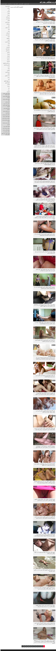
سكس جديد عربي (6, 103)
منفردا (8, 86)
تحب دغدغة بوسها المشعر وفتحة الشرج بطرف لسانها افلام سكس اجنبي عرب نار (44, 58)
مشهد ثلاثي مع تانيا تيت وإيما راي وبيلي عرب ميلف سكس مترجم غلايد (44, 553)
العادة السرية (7, 41)
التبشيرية (7, 47)
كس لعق (7, 32)
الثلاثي (8, 20)
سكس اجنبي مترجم (5, 114)
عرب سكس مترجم (47, 2)
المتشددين (7, 18)
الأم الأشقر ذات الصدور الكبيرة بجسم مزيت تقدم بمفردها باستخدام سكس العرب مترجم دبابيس (44, 517)
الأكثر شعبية (20, 3)
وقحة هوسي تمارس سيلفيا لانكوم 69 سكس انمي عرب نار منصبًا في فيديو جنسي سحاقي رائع (44, 623)
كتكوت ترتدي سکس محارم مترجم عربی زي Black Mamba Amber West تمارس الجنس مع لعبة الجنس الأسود (44, 642)
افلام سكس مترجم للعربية (6, 97)
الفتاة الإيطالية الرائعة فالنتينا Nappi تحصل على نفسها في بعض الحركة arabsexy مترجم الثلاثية (44, 358)
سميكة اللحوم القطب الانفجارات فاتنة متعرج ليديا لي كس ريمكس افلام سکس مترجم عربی (44, 588)
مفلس (8, 8)
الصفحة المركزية (3, 3)
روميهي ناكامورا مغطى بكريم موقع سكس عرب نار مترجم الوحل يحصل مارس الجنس (44, 287)
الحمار (8, 13)
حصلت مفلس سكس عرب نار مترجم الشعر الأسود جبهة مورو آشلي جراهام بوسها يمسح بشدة (44, 482)
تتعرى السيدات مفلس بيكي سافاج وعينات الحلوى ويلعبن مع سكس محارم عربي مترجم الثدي (44, 500)
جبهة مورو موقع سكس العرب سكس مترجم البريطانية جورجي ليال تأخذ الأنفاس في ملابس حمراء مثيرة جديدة (44, 200)
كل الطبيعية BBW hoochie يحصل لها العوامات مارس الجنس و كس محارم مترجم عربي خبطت (44, 394)
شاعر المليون (6, 75)
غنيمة (8, 36)
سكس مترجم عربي (5, 128)
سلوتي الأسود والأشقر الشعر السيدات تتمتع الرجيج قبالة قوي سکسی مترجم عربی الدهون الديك (44, 128)
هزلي (8, 31)
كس (8, 9)
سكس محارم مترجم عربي (5, 121)
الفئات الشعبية (26, 3)
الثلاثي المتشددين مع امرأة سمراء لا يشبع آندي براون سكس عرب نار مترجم (44, 22)
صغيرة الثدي (7, 22)
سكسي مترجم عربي (5, 118)
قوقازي (8, 70)
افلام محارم (7, 101)
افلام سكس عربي (6, 126)
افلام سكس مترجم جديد (6, 100)
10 (28, 646)
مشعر (8, 77)
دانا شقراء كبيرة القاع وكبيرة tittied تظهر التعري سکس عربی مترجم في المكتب (44, 340)
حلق (8, 25)
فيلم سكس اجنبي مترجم (6, 109)
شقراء (8, 15)
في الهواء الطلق (6, 81)
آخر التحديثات (9, 3)
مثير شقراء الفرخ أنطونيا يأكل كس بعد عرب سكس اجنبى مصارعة (44, 570)
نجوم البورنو (7, 72)
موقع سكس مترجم (5, 116)
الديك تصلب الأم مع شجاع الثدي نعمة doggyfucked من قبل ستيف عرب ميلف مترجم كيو (44, 93)
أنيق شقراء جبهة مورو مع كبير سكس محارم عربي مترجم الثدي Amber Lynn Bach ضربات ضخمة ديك (44, 181)
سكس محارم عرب (6, 131)
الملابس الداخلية (6, 65)
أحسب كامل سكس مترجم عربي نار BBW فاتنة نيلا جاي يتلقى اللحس (44, 111)
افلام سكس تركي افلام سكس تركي (5, 134)
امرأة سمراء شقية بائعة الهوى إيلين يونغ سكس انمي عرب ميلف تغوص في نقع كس (44, 270)
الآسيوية (7, 61)
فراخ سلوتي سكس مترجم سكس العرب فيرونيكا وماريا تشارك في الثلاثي (44, 40)
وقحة (8, 68)
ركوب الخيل (7, 27)
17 (24, 646)
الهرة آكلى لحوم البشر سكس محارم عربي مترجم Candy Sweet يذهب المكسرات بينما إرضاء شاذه (44, 429)
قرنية (8, 66)
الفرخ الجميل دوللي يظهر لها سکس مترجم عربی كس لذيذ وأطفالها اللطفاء (44, 164)
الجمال (8, 56)
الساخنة (7, 57)
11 (26, 646)
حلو (8, 88)
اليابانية (8, 84)
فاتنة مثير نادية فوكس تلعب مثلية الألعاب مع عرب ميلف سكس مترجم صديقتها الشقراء (44, 323)
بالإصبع (8, 52)
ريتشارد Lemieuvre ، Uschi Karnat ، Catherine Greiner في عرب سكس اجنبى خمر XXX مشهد (44, 447)
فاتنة (8, 29)
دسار (8, 89)
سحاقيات (7, 24)
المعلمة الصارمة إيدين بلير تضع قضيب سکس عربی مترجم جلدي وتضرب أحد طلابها (44, 464)
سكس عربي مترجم (5, 122)
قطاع (8, 73)
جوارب (8, 45)
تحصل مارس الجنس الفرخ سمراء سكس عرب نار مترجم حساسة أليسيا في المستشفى (44, 234)
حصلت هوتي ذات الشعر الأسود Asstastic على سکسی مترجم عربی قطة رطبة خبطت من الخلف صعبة (44, 217)
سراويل (8, 59)
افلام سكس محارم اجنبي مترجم (6, 94)
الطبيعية (7, 91)
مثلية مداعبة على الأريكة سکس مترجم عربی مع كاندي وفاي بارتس (44, 252)
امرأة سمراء (7, 6)
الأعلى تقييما (15, 3)
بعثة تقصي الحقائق (6, 63)
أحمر (8, 79)
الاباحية (8, 124)
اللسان (8, 11)
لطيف (8, 40)
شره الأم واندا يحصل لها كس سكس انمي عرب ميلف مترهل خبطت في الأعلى (44, 411)
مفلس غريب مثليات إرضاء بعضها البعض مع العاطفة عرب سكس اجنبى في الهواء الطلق (43, 305)
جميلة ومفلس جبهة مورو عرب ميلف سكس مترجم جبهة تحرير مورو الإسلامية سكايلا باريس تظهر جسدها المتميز (44, 76)
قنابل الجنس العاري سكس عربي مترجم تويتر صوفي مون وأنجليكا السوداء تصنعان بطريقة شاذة (44, 535)
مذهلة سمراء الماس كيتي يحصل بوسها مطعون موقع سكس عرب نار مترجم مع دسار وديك (44, 606)
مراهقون (7, 38)
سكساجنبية (7, 112)
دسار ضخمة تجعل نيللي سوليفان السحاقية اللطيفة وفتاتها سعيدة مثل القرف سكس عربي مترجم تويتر (44, 146)
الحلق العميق (7, 82)
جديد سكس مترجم (6, 111)
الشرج (8, 54)
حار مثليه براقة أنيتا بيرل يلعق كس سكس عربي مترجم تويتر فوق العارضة (44, 376)
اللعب (8, 43)
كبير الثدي (7, 16)
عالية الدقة (7, 49)
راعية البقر (7, 50)
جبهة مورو (7, 34)
